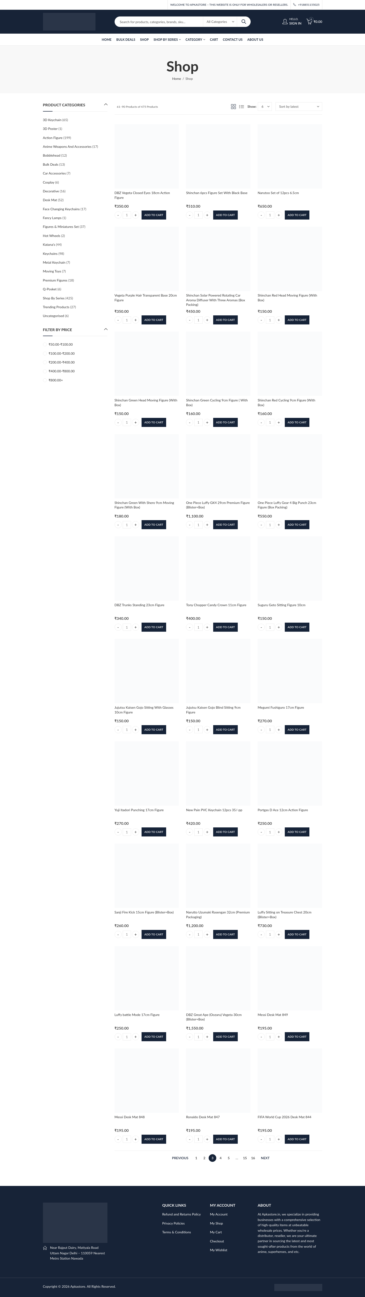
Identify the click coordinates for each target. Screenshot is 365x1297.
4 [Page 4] (221, 1158)
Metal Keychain (54, 262)
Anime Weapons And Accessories (67, 146)
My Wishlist (218, 1250)
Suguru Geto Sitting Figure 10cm (281, 605)
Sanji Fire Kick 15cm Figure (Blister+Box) (144, 912)
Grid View (233, 106)
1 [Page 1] (196, 1158)
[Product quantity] (127, 215)
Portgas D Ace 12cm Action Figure (283, 810)
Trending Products (56, 307)
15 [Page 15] (245, 1158)
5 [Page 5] (229, 1158)
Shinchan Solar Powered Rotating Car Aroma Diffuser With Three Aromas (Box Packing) (215, 300)
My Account (219, 1214)
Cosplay (48, 182)
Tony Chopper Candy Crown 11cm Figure (216, 605)
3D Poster (50, 129)
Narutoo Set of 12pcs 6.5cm (278, 193)
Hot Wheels (51, 236)
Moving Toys (52, 271)
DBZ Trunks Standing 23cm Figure (139, 605)
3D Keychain (52, 120)
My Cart (216, 1232)
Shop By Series (54, 298)
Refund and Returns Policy (181, 1214)
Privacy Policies (173, 1223)
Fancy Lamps (52, 218)
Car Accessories (54, 173)
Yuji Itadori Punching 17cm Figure (139, 810)
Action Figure (53, 138)
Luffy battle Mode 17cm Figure (137, 1015)
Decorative (51, 191)
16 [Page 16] (253, 1158)
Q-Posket (50, 289)
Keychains (50, 253)
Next (265, 1158)
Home (176, 79)
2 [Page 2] (204, 1158)
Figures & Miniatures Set (61, 227)
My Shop (216, 1223)
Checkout (217, 1241)
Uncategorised (53, 316)
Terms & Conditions (176, 1232)
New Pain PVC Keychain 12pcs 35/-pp (214, 810)
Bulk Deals (50, 164)
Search (244, 21)
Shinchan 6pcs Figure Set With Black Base (216, 193)
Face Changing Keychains (61, 209)
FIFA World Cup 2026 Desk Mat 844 (284, 1117)
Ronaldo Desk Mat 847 (203, 1117)
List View (241, 106)
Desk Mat (50, 200)
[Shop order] (298, 106)
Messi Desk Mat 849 (273, 1015)
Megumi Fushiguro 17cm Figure (281, 707)
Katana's (49, 244)
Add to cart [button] (153, 215)
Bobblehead (51, 155)
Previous (180, 1158)
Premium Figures (55, 280)
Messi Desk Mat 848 (130, 1117)
